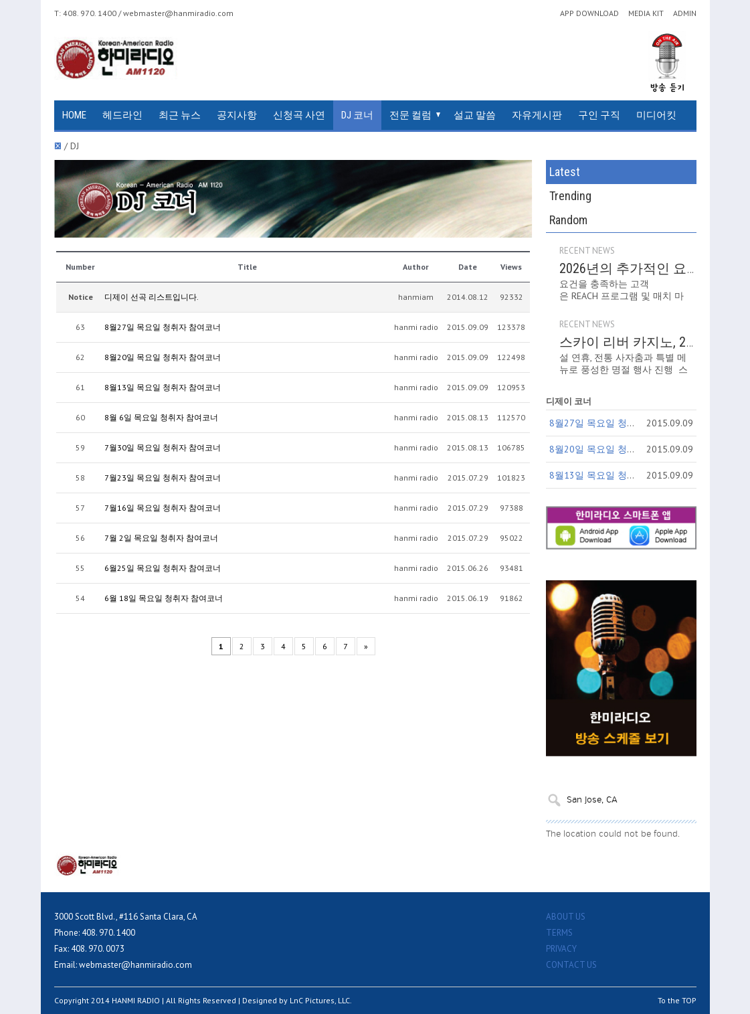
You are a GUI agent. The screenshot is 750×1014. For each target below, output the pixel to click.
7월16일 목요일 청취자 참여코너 (162, 508)
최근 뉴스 (180, 115)
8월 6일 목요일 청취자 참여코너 (161, 417)
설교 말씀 (475, 115)
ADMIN (684, 13)
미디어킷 (656, 115)
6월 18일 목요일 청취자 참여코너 (163, 598)
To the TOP (677, 1000)
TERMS (559, 932)
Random (568, 220)
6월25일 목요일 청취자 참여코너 (162, 568)
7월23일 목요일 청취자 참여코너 (162, 478)
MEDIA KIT (646, 13)
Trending (570, 196)
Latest (564, 172)
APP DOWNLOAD (589, 13)
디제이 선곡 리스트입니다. (151, 297)
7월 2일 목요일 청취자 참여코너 (161, 538)
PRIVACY (561, 948)
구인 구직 (599, 115)
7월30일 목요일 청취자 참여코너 (162, 447)
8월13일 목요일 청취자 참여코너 (162, 387)
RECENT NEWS (587, 250)
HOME (74, 115)
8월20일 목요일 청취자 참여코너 (162, 357)
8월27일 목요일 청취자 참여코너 (162, 327)
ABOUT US (565, 916)
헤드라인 (122, 115)
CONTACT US (571, 964)
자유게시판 (537, 115)
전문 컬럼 (410, 115)
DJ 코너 (357, 115)
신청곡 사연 (299, 115)
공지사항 (237, 115)
